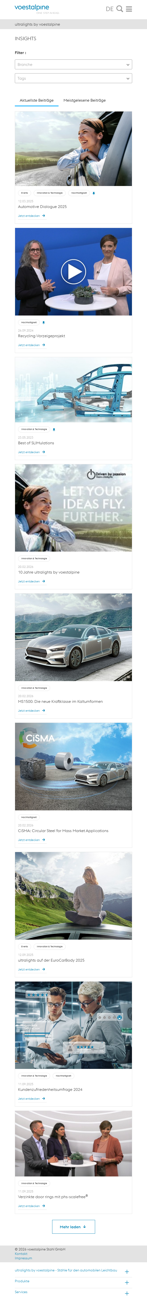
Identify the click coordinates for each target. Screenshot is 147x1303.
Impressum (23, 1258)
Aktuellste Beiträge (37, 100)
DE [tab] (110, 9)
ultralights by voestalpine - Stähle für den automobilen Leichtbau (66, 1270)
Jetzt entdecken (32, 215)
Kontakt (21, 1253)
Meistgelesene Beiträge (84, 100)
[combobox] (73, 64)
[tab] (120, 9)
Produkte (22, 1281)
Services (21, 1292)
